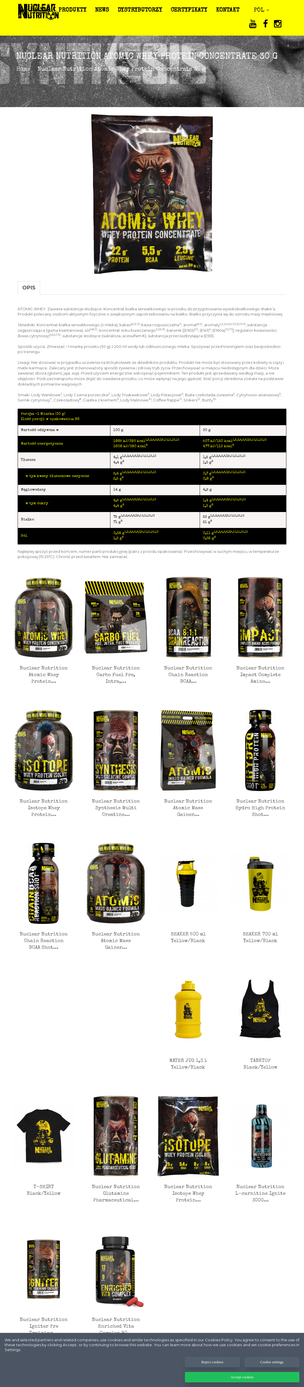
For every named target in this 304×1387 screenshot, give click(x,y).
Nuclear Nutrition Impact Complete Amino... (260, 675)
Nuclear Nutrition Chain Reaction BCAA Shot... (44, 941)
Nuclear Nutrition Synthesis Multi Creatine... (116, 808)
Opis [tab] (29, 288)
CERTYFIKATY (191, 10)
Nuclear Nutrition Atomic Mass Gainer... (188, 808)
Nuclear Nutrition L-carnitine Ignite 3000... (260, 1194)
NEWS (105, 10)
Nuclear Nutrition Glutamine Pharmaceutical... (116, 1194)
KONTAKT (230, 10)
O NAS (45, 10)
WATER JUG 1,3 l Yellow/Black (188, 1064)
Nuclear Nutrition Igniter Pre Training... (44, 1327)
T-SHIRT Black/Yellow (44, 1190)
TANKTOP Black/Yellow (260, 1064)
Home (23, 69)
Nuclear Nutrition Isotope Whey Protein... (44, 808)
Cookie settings (272, 1378)
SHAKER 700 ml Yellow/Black (260, 938)
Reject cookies (212, 1378)
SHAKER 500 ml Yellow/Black (188, 938)
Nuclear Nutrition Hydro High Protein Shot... (260, 808)
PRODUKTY (75, 10)
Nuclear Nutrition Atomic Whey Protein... (44, 675)
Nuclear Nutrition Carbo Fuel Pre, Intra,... (116, 675)
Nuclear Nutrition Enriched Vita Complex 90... (116, 1327)
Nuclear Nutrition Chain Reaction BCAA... (188, 675)
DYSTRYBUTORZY (142, 10)
